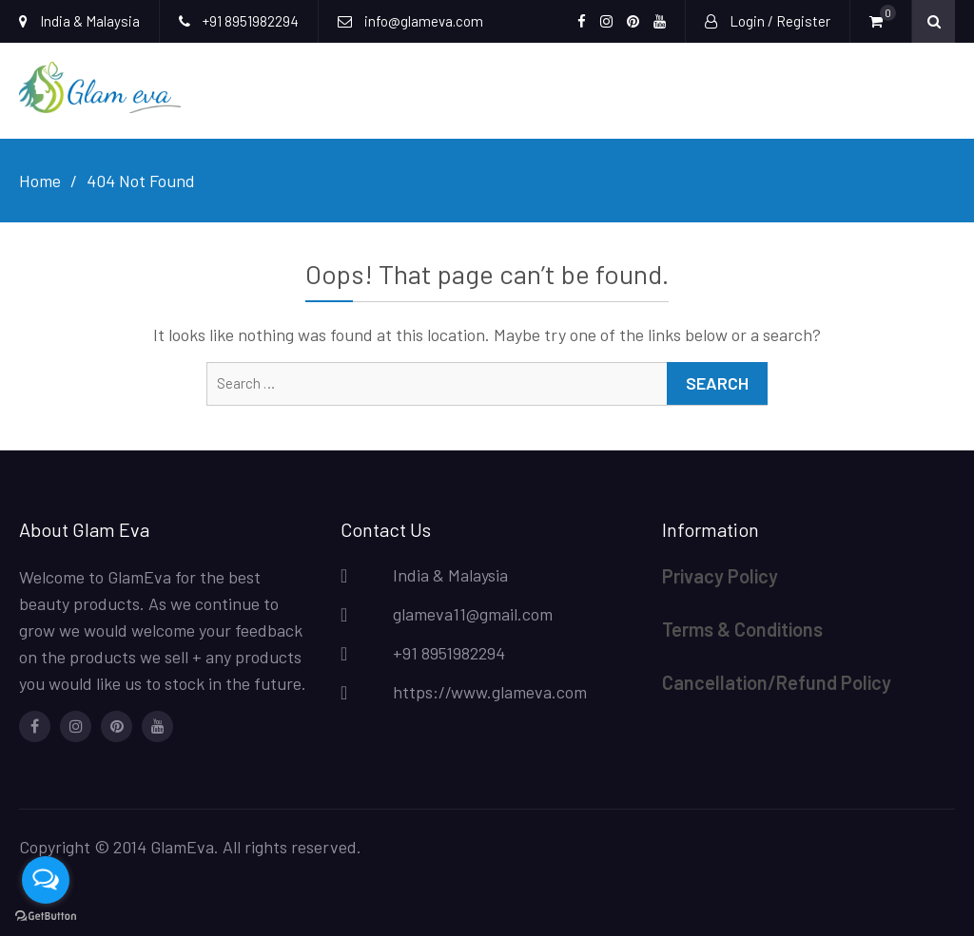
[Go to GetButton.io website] (45, 916)
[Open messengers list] (45, 880)
